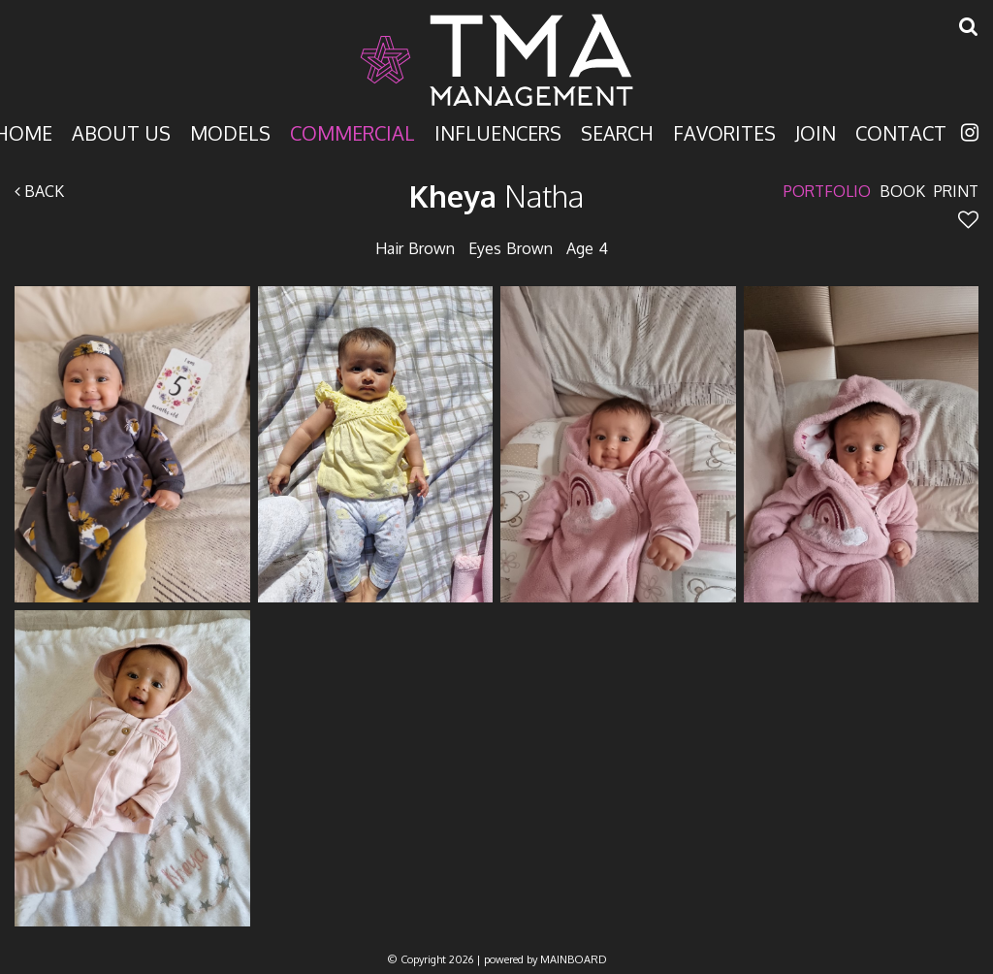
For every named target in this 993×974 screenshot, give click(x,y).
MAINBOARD (573, 959)
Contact (900, 131)
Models (230, 131)
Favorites (724, 131)
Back (39, 191)
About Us (121, 131)
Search (617, 131)
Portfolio (827, 191)
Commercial (352, 131)
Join (815, 131)
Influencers (497, 131)
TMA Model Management (496, 60)
